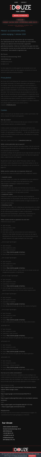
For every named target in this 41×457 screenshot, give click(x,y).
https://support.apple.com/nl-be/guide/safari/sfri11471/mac (16, 404)
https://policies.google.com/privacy (16, 252)
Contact (24, 2)
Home (16, 2)
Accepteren (32, 455)
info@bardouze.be (11, 105)
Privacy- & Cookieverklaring (20, 455)
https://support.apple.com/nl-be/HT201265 (13, 406)
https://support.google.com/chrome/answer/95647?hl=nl (16, 394)
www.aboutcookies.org (25, 140)
